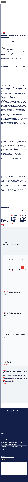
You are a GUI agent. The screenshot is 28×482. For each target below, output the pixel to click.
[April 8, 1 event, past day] (12, 264)
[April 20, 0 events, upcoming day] (6, 271)
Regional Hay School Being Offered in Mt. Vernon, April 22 (13, 313)
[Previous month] (4, 256)
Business (12, 215)
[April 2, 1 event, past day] (16, 261)
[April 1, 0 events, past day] (12, 261)
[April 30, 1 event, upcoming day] (16, 274)
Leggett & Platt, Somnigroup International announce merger (14, 211)
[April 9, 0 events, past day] (16, 264)
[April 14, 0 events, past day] (9, 267)
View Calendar (6, 364)
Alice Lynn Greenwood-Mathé (14, 39)
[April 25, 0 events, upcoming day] (22, 271)
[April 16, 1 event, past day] (16, 267)
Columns (3, 32)
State (20, 215)
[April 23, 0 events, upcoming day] (16, 271)
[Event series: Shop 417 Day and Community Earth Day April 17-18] (7, 291)
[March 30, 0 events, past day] (6, 261)
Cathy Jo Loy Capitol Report (14, 223)
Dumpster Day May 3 (7, 362)
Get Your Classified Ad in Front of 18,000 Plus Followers (12, 244)
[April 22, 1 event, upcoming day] (12, 271)
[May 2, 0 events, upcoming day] (22, 274)
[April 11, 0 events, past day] (22, 264)
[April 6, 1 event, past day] (6, 264)
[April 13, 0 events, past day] (6, 267)
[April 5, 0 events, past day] (26, 261)
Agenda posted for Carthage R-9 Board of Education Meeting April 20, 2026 (4, 219)
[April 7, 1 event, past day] (9, 264)
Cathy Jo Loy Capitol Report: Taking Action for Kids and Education (14, 219)
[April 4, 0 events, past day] (22, 261)
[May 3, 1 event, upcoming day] (26, 274)
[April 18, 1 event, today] (22, 267)
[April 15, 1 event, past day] (12, 267)
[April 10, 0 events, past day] (19, 264)
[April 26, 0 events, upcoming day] (26, 271)
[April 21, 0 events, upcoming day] (9, 271)
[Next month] (27, 256)
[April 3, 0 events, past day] (19, 261)
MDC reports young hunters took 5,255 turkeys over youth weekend (23, 211)
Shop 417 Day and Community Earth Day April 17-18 (12, 292)
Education (3, 224)
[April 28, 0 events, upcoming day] (9, 274)
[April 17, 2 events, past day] (19, 267)
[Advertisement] (14, 468)
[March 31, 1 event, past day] (9, 261)
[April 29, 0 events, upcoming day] (12, 274)
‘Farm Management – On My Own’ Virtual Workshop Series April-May (14, 334)
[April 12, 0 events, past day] (26, 264)
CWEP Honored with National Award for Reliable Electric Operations (23, 219)
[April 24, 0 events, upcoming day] (19, 271)
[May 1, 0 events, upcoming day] (19, 274)
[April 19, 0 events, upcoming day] (26, 267)
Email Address (3, 456)
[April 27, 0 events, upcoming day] (6, 274)
